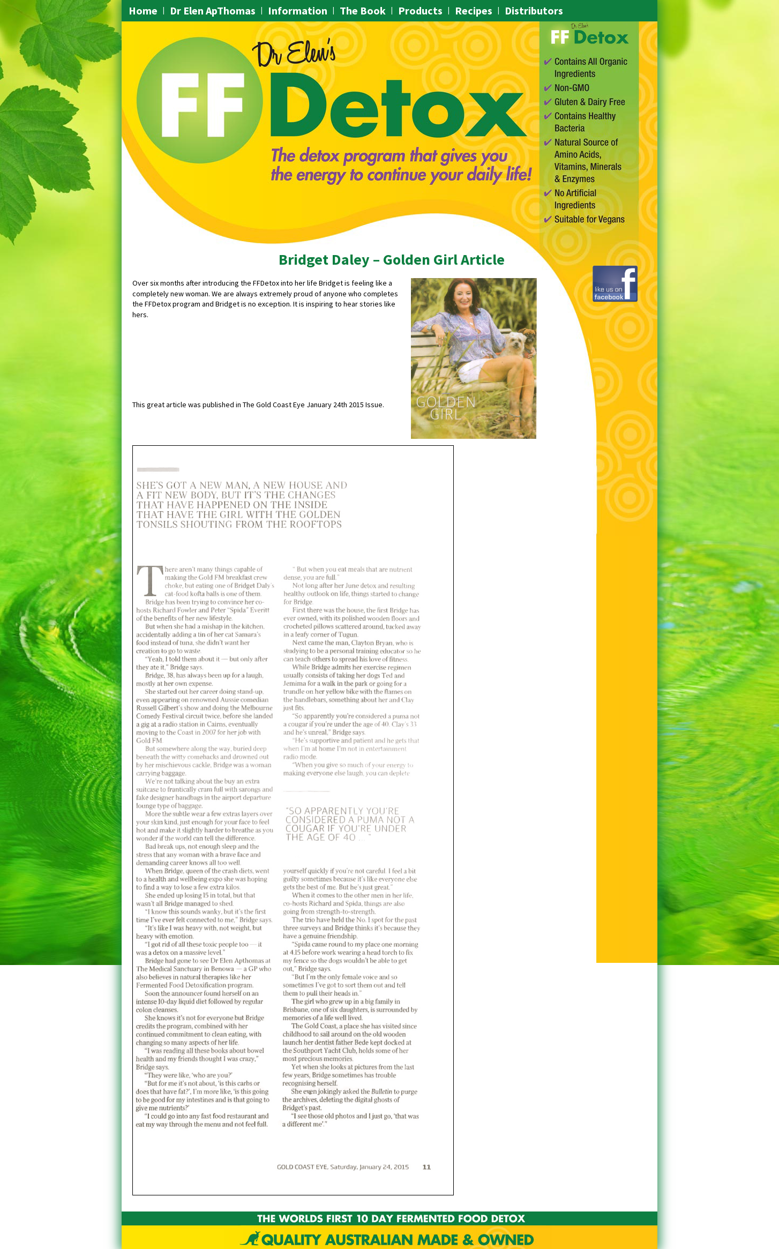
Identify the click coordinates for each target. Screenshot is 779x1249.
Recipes (473, 10)
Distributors (534, 10)
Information (297, 10)
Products (420, 10)
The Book (363, 10)
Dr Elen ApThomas (213, 10)
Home (143, 10)
